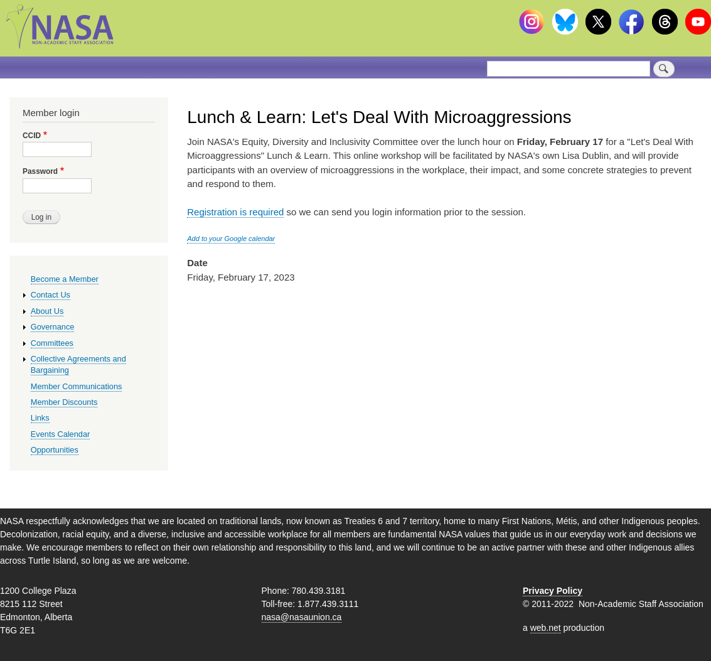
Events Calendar (60, 434)
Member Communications (76, 386)
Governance (53, 326)
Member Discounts (64, 402)
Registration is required (235, 212)
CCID (32, 135)
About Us (47, 311)
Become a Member (65, 279)
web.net (545, 628)
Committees (52, 343)
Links (40, 417)
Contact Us (50, 294)
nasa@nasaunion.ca (302, 617)
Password (40, 171)
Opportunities (54, 449)
